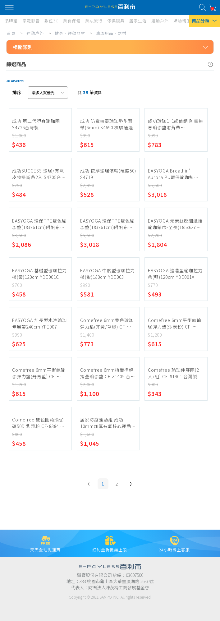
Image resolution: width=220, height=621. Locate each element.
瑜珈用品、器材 (111, 33)
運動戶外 (35, 33)
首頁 (11, 33)
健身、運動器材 (70, 33)
